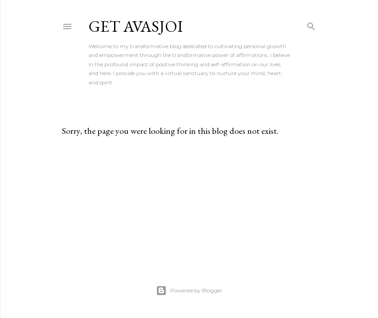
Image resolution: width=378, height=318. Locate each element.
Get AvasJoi (135, 26)
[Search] (311, 24)
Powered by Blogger (189, 290)
